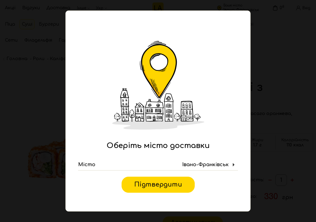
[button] (158, 165)
